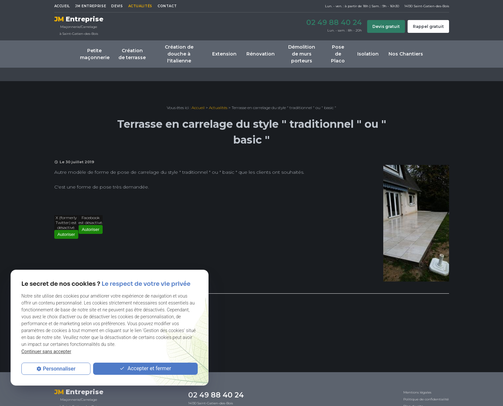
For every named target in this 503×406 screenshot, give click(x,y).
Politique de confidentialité (426, 399)
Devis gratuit (386, 26)
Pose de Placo (338, 54)
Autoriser (66, 234)
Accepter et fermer (145, 368)
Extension (224, 54)
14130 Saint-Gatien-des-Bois (210, 403)
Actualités (140, 6)
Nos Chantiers (406, 54)
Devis (117, 6)
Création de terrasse (132, 54)
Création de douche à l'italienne (179, 54)
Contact (167, 6)
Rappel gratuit (428, 26)
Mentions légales (417, 392)
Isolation (368, 54)
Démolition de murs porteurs (301, 54)
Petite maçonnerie (95, 54)
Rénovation (260, 54)
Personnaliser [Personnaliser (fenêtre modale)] (59, 369)
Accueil (62, 6)
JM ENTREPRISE (90, 6)
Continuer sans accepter (46, 351)
